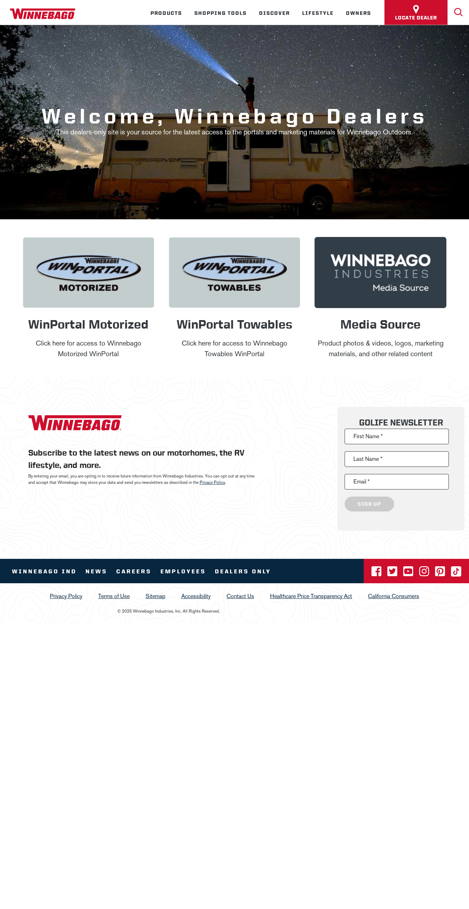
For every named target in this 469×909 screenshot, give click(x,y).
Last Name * (367, 459)
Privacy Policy (212, 482)
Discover (274, 13)
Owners (358, 13)
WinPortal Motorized (88, 324)
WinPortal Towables (234, 324)
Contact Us (240, 596)
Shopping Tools (220, 13)
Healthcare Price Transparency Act (311, 596)
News (96, 571)
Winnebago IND (44, 571)
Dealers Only (243, 571)
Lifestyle (318, 13)
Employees (183, 571)
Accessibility (196, 596)
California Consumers (393, 596)
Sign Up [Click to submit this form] (369, 504)
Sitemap (155, 596)
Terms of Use (114, 596)
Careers (134, 571)
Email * (361, 481)
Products (166, 13)
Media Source (380, 324)
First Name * (368, 436)
